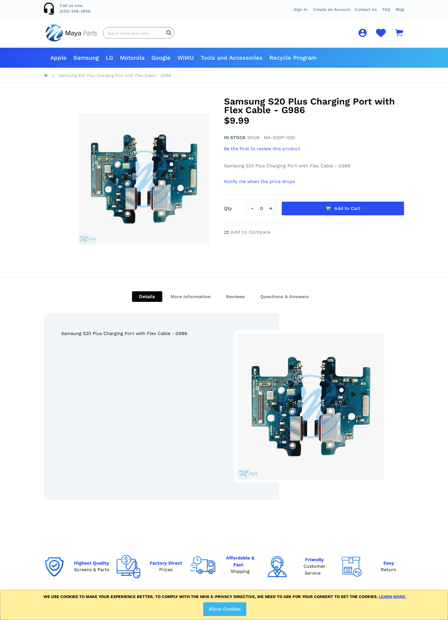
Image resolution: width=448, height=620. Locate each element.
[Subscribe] (322, 537)
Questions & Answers (284, 301)
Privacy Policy (218, 560)
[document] (225, 605)
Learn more (392, 596)
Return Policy (218, 534)
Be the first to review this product (262, 153)
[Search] (168, 35)
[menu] (224, 62)
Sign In (300, 9)
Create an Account (331, 9)
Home (46, 80)
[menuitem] (58, 62)
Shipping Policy (220, 543)
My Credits (162, 552)
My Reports (162, 543)
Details (147, 301)
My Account (163, 525)
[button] (386, 9)
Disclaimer (215, 552)
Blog (400, 9)
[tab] (147, 301)
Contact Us (366, 9)
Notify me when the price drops (259, 185)
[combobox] (138, 35)
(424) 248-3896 (75, 11)
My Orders (161, 534)
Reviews (235, 301)
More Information (191, 301)
